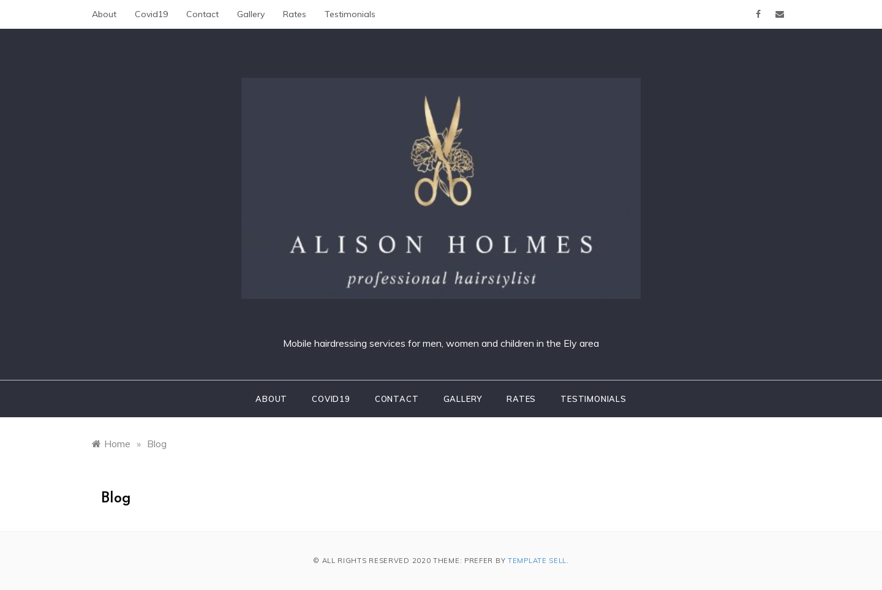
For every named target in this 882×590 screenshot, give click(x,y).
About (104, 14)
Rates (294, 14)
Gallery (251, 14)
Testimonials (350, 14)
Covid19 (151, 14)
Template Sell (537, 560)
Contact (202, 14)
